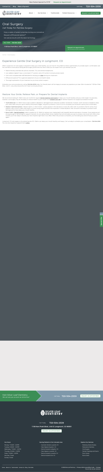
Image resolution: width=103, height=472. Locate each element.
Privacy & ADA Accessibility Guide (85, 467)
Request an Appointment (62, 2)
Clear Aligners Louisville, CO (48, 451)
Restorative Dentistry (88, 447)
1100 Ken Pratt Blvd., (20, 46)
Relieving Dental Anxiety (89, 445)
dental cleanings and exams (49, 98)
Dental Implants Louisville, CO (49, 453)
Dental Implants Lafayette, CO (49, 449)
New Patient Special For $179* (39, 2)
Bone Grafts (85, 455)
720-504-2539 (32, 84)
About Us (8, 467)
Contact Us (6, 6)
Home (4, 55)
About (31, 13)
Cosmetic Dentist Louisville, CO (50, 445)
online (28, 123)
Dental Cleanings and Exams (90, 451)
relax (41, 75)
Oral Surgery (85, 449)
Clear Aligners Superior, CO (48, 447)
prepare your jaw (55, 99)
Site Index (30, 467)
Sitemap (98, 467)
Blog (14, 6)
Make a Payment (23, 6)
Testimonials (55, 13)
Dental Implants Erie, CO (48, 455)
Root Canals (85, 453)
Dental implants (19, 112)
